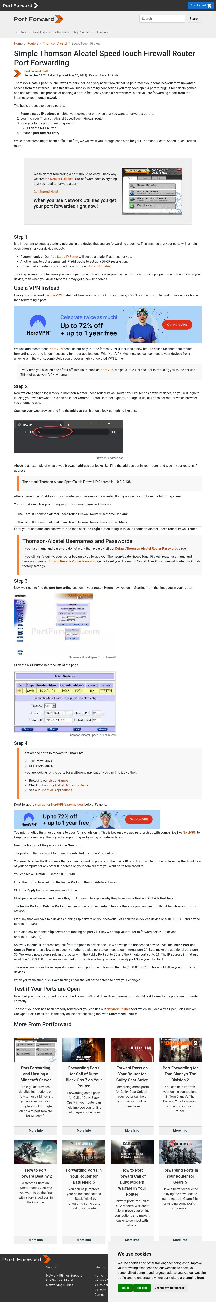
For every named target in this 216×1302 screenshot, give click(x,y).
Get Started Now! (46, 192)
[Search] (162, 19)
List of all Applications (56, 790)
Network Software (107, 1280)
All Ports (100, 1290)
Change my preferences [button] (169, 1287)
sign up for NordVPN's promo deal (59, 804)
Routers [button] (22, 32)
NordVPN (56, 349)
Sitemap (100, 1267)
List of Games (58, 780)
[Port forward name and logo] (20, 5)
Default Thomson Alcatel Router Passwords (146, 548)
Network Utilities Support (64, 1275)
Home (18, 43)
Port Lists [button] (40, 32)
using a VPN (53, 295)
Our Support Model (59, 1280)
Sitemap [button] (102, 32)
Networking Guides (59, 1285)
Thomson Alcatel (55, 43)
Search (194, 19)
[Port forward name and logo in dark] (38, 18)
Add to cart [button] (200, 5)
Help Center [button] (81, 32)
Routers (32, 43)
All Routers (102, 1285)
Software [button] (60, 32)
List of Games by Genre (71, 785)
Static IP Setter (67, 257)
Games (99, 1295)
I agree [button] (125, 1287)
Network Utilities (61, 179)
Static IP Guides (99, 266)
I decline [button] (142, 1287)
